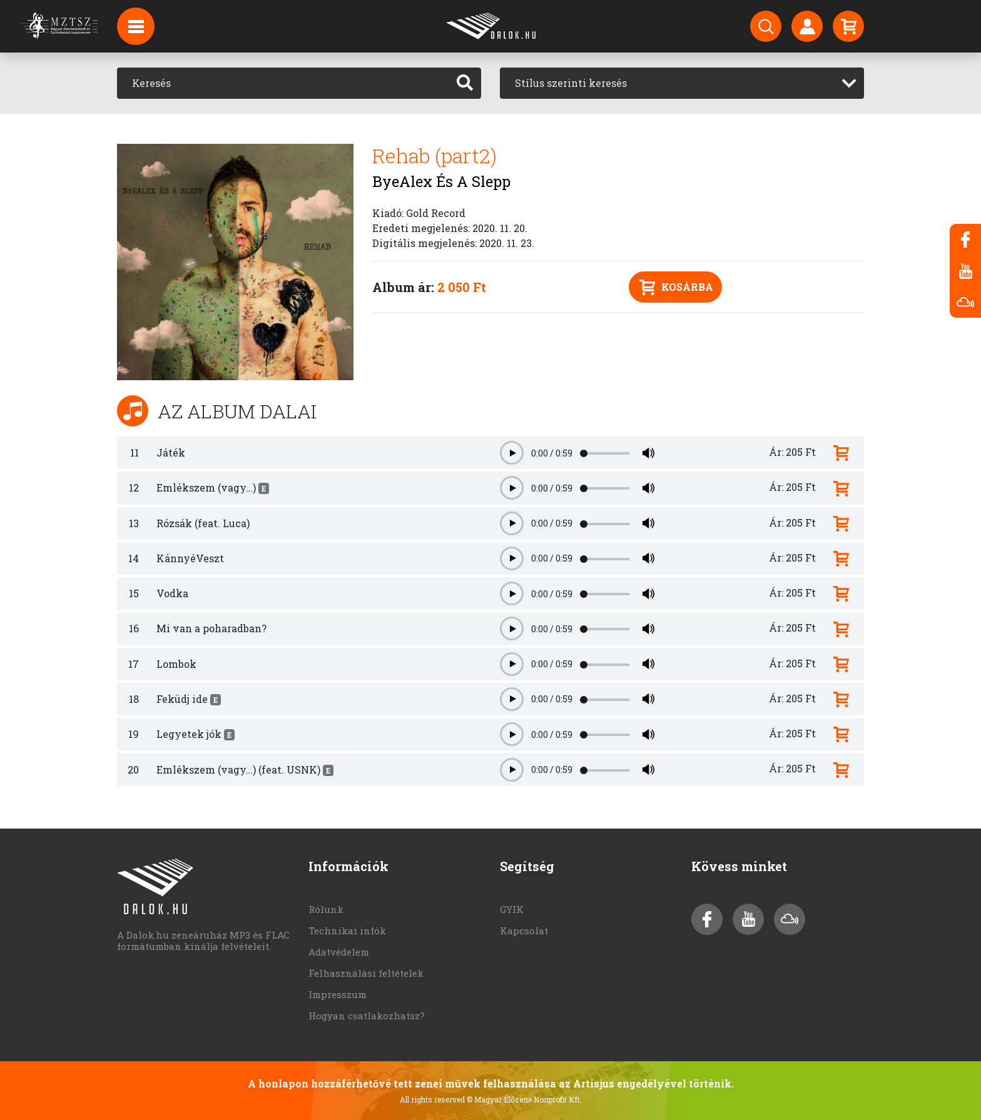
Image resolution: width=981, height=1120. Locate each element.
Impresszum (337, 994)
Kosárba (676, 287)
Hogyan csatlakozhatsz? (366, 1015)
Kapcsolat (524, 930)
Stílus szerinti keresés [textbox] (571, 82)
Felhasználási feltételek (366, 973)
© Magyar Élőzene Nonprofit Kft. (524, 1099)
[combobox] (682, 83)
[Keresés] (283, 83)
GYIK (512, 909)
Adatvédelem (338, 952)
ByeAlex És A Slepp (441, 181)
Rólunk (325, 909)
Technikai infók (347, 930)
